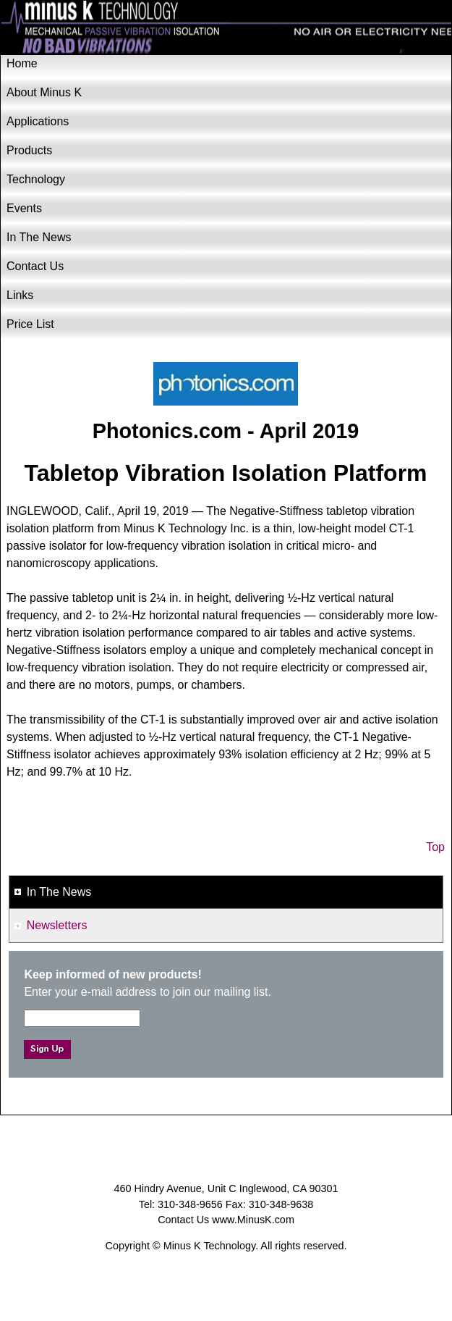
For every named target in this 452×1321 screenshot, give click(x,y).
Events (24, 208)
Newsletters (57, 925)
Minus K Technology (226, 28)
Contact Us (35, 266)
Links (20, 295)
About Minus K (44, 92)
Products (29, 150)
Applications (38, 121)
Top (435, 847)
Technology (36, 179)
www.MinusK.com (253, 1219)
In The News (39, 237)
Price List (30, 324)
